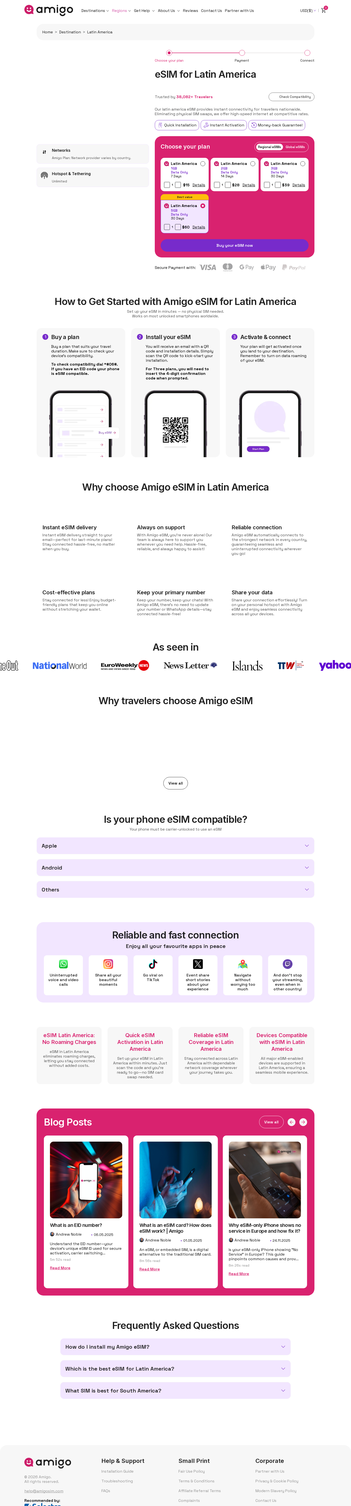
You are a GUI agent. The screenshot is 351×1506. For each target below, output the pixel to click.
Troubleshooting (117, 1481)
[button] (291, 1122)
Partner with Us (239, 10)
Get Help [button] (142, 10)
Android (52, 867)
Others (50, 889)
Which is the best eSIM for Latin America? (119, 1368)
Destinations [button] (93, 10)
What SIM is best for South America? (113, 1390)
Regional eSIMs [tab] (269, 147)
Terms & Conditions (196, 1481)
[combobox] (308, 11)
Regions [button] (119, 10)
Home (47, 32)
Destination (70, 32)
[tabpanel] (235, 195)
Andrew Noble (69, 1246)
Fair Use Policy (191, 1471)
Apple (49, 845)
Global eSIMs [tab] (295, 147)
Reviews (190, 10)
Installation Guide (117, 1471)
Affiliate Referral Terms (199, 1490)
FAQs (105, 1490)
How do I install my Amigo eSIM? (107, 1346)
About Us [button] (167, 10)
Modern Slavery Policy (275, 1490)
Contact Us (211, 10)
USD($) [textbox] (306, 11)
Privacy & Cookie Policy (276, 1481)
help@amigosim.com (43, 1491)
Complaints (189, 1500)
